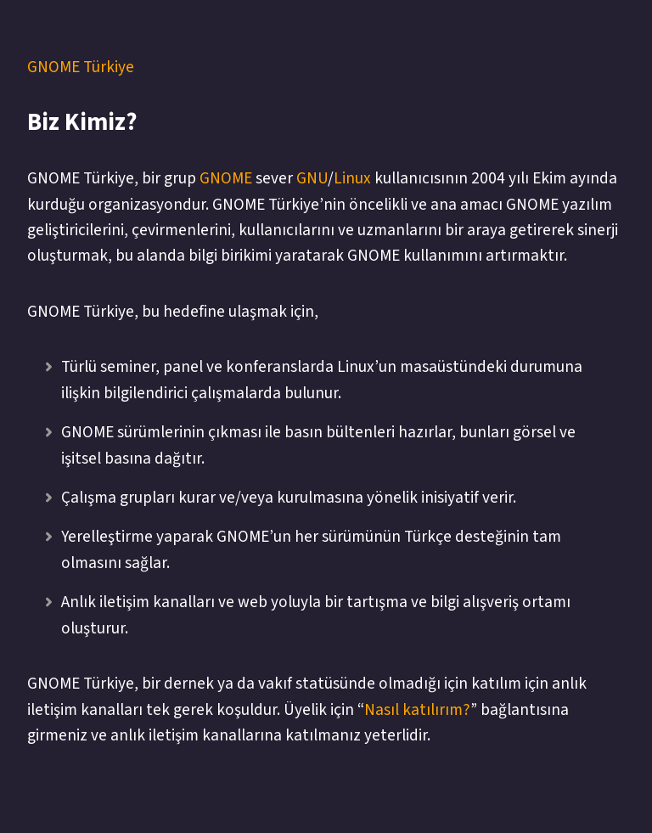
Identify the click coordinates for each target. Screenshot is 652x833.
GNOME (226, 178)
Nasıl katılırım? (417, 710)
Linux (352, 178)
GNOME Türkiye (80, 67)
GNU (312, 178)
